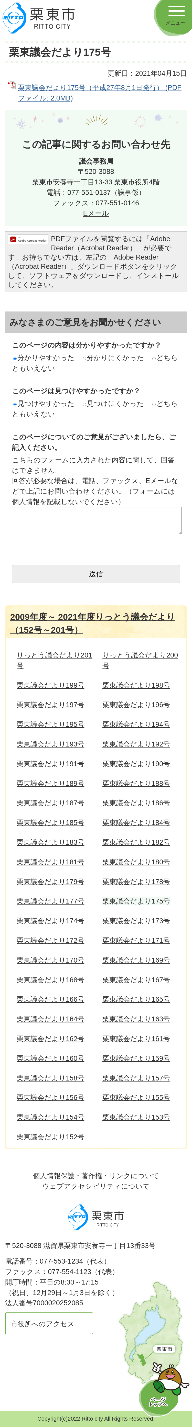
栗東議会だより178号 (136, 882)
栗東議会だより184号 (136, 823)
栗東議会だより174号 (50, 921)
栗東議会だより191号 (50, 764)
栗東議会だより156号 (50, 1097)
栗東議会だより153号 (136, 1117)
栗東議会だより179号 (50, 882)
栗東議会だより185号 (50, 823)
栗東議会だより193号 (50, 744)
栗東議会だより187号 (50, 803)
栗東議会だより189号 (50, 783)
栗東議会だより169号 (136, 960)
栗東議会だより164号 (50, 1019)
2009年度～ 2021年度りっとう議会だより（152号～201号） (92, 623)
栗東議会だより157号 (136, 1078)
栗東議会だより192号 (136, 744)
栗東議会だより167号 (136, 980)
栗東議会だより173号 (136, 921)
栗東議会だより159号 (136, 1058)
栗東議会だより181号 (50, 862)
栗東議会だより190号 (136, 764)
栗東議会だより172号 (50, 940)
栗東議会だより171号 (136, 940)
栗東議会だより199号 (50, 685)
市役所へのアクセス (42, 1324)
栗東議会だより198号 (136, 685)
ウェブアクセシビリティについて (96, 1186)
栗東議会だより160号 (50, 1058)
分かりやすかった (43, 358)
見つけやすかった (43, 403)
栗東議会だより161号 (136, 1039)
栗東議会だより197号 (50, 705)
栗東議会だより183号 (50, 842)
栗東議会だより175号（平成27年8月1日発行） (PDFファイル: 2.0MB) (100, 93)
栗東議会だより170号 (50, 960)
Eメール (96, 213)
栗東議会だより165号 (136, 999)
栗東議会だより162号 (50, 1039)
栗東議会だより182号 (136, 842)
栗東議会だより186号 (136, 803)
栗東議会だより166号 (50, 999)
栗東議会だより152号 (50, 1137)
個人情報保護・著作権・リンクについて (96, 1176)
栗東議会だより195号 (50, 724)
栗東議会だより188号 (136, 783)
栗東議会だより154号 (50, 1117)
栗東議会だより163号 (136, 1019)
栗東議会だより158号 (50, 1078)
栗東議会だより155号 (136, 1097)
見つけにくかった (113, 403)
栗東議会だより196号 (136, 705)
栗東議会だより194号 (136, 724)
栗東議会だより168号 (50, 980)
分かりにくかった (113, 358)
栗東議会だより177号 (50, 901)
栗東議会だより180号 (136, 862)
